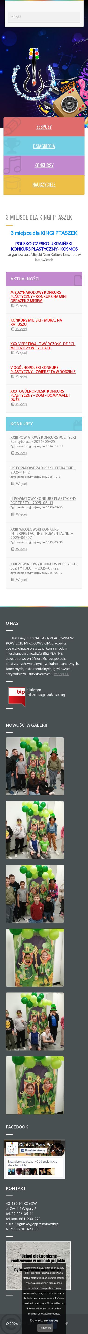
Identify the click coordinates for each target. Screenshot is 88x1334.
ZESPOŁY (44, 126)
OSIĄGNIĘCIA (44, 145)
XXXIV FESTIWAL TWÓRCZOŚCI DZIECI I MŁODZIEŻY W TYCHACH (42, 346)
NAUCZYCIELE (44, 184)
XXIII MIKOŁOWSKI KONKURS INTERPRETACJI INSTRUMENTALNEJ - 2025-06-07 (41, 533)
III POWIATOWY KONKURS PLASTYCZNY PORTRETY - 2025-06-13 (43, 500)
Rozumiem (45, 1328)
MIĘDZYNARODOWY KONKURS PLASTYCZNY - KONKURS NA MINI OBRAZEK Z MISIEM (38, 296)
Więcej (18, 305)
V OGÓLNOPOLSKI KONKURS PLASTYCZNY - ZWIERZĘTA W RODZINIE (43, 369)
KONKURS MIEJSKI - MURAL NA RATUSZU (36, 322)
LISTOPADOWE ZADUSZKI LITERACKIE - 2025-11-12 (43, 470)
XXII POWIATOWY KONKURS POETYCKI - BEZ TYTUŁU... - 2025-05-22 (44, 566)
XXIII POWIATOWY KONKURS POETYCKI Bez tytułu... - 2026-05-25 (43, 439)
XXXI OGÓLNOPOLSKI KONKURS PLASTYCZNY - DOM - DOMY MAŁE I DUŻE (40, 395)
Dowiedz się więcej (44, 1320)
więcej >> (61, 674)
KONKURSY (44, 165)
